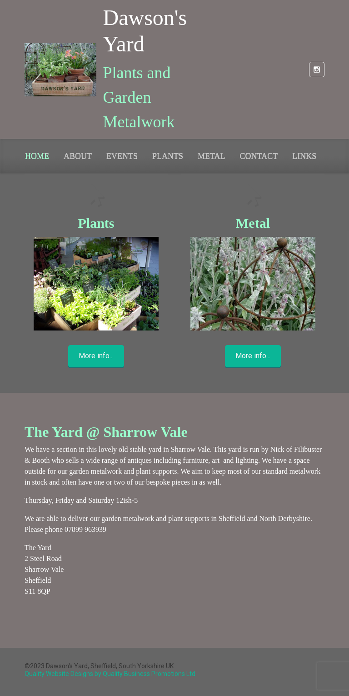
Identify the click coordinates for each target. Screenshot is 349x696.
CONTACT (259, 155)
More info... (96, 355)
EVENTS (122, 155)
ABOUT (78, 155)
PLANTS (167, 155)
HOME (37, 155)
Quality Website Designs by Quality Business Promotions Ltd (110, 673)
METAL (211, 155)
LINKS (304, 155)
